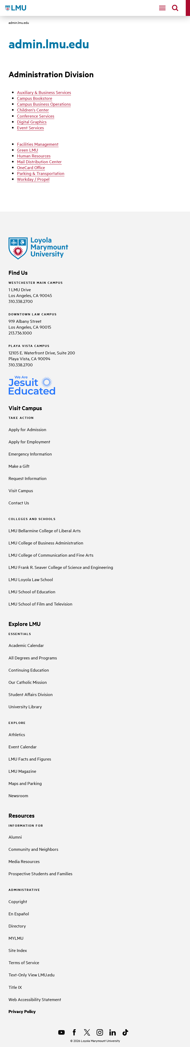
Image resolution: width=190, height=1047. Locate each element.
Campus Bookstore (34, 98)
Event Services (30, 127)
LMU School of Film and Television (40, 604)
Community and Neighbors (33, 849)
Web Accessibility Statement (35, 999)
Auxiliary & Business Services (44, 92)
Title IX (15, 987)
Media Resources (24, 861)
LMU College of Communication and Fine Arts (51, 555)
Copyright (18, 901)
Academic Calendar (26, 645)
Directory (17, 926)
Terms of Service (24, 962)
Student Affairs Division (31, 694)
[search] (175, 8)
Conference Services (35, 116)
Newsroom (18, 795)
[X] (87, 1032)
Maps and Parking (25, 783)
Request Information (28, 478)
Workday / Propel (33, 179)
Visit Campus (21, 490)
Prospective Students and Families (40, 873)
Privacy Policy (22, 1011)
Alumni (15, 837)
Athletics (17, 734)
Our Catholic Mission (28, 682)
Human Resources (34, 155)
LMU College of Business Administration (46, 543)
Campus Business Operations (44, 104)
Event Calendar (23, 746)
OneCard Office (31, 167)
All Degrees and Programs (33, 657)
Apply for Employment (29, 441)
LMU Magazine (22, 771)
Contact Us (19, 502)
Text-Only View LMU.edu (32, 974)
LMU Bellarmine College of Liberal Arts (45, 530)
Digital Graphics (32, 122)
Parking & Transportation (40, 173)
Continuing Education (29, 670)
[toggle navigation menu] (162, 8)
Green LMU (27, 150)
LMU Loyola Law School (31, 579)
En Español (19, 913)
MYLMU (16, 938)
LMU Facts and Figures (30, 759)
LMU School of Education (32, 591)
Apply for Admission (27, 429)
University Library (25, 706)
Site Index (18, 950)
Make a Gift (19, 466)
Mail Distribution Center (39, 161)
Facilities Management (38, 144)
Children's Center (33, 110)
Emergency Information (30, 454)
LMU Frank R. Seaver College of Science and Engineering (61, 567)
